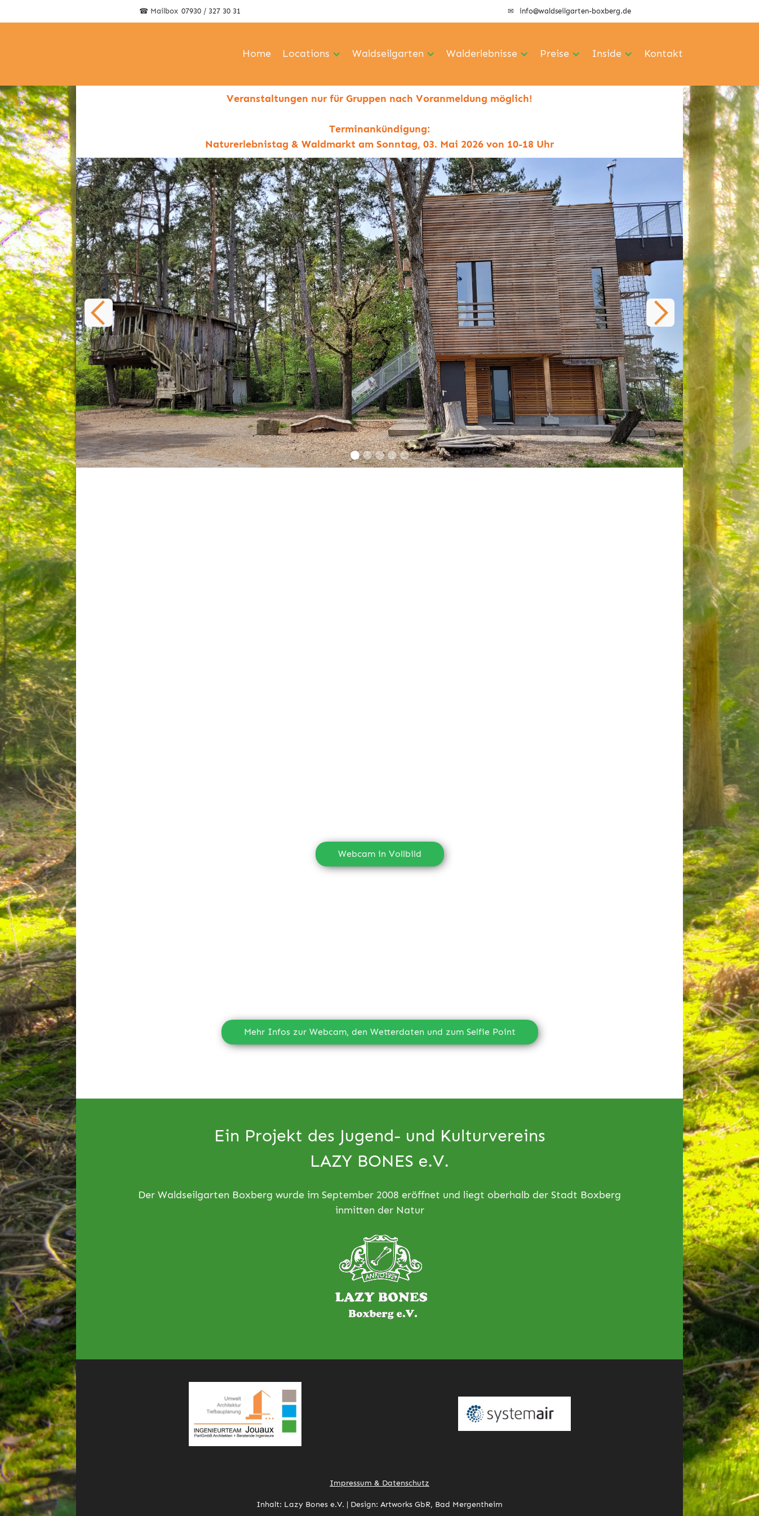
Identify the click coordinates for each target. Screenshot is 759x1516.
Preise (554, 53)
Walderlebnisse (481, 53)
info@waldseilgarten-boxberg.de (575, 11)
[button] (98, 313)
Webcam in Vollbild (379, 853)
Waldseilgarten (388, 53)
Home (256, 53)
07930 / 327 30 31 (211, 11)
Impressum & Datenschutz (379, 1483)
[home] (138, 54)
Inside (607, 53)
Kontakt (663, 53)
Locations (306, 53)
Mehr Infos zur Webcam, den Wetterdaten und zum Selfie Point (380, 1031)
